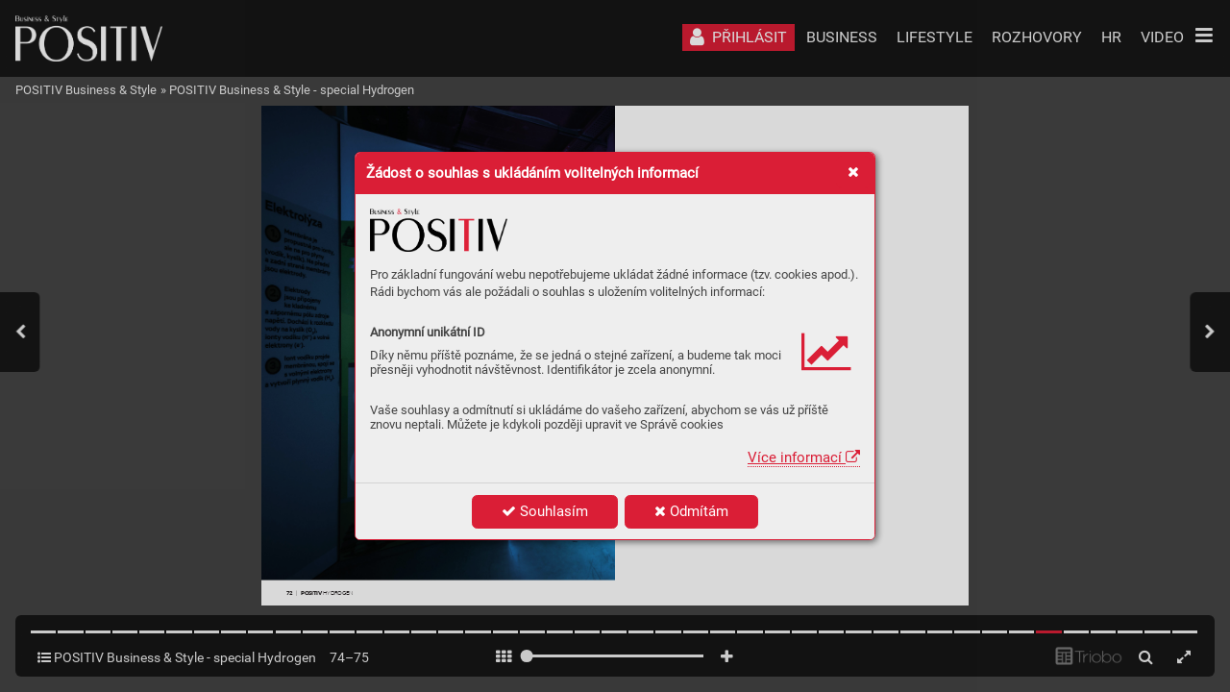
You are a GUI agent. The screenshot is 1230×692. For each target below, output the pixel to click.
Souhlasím (545, 511)
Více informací (804, 457)
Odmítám (691, 511)
